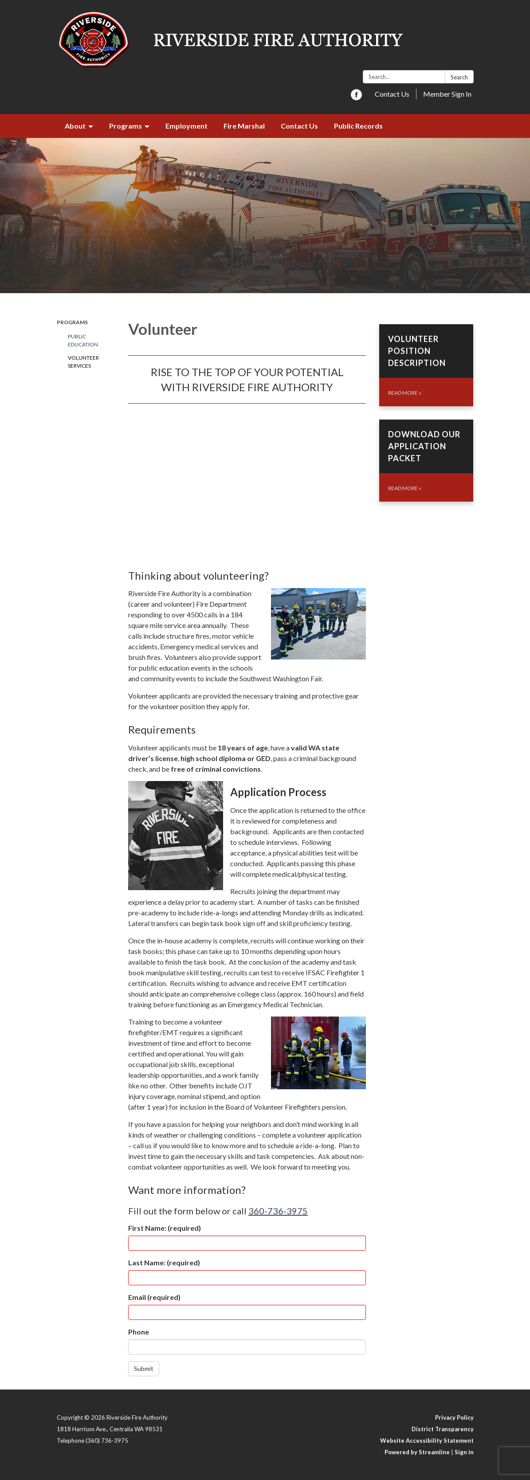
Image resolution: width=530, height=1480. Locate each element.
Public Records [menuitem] (358, 126)
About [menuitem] (75, 126)
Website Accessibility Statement (427, 1440)
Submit (143, 1368)
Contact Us (392, 94)
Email (154, 1297)
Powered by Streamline (417, 1452)
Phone (138, 1331)
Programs (72, 322)
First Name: (164, 1228)
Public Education (83, 340)
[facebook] (356, 97)
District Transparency (443, 1429)
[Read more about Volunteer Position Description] (426, 365)
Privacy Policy (454, 1417)
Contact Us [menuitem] (299, 126)
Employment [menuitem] (186, 126)
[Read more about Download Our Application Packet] (426, 461)
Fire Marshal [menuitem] (244, 126)
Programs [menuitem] (125, 126)
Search (459, 77)
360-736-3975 (278, 1210)
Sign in (464, 1452)
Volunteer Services (83, 361)
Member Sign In (447, 94)
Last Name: (164, 1262)
